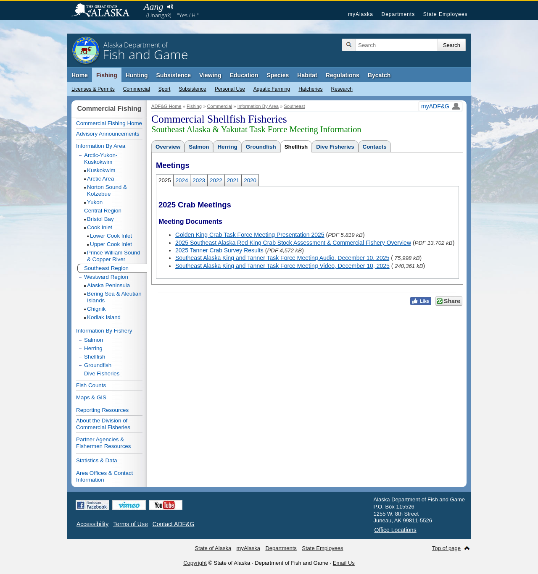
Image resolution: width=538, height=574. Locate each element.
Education (244, 75)
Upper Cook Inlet (111, 244)
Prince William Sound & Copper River (113, 255)
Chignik (96, 309)
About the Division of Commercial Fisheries (103, 423)
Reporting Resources (102, 410)
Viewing (210, 75)
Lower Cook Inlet (111, 236)
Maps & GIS (91, 397)
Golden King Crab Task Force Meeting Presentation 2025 (249, 234)
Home (79, 75)
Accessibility (92, 524)
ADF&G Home (166, 106)
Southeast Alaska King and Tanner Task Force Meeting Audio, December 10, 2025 (282, 257)
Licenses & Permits (93, 89)
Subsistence (192, 89)
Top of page (446, 548)
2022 (216, 180)
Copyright (195, 563)
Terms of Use (130, 524)
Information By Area (258, 106)
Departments (398, 14)
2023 (199, 180)
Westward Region (106, 277)
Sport (164, 89)
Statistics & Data (96, 460)
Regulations (342, 75)
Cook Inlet (99, 227)
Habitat (307, 75)
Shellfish (296, 147)
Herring (227, 147)
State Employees (445, 14)
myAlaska (360, 14)
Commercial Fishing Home (109, 123)
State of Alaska (104, 10)
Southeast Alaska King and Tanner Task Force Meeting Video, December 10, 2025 (282, 265)
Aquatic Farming (271, 89)
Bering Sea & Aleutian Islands (114, 297)
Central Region (102, 210)
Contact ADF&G (174, 524)
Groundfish (261, 147)
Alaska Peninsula (108, 285)
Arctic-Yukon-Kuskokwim (100, 158)
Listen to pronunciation (170, 7)
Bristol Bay (100, 219)
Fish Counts (91, 385)
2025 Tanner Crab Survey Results (219, 250)
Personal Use (230, 89)
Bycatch (379, 75)
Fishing (106, 75)
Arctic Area (100, 179)
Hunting (137, 75)
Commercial (136, 89)
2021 (233, 180)
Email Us (344, 563)
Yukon (95, 202)
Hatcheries (310, 89)
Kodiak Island (104, 317)
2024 (182, 180)
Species (277, 75)
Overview (168, 147)
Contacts (375, 147)
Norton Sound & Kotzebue (107, 190)
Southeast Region (106, 268)
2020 (250, 180)
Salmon (199, 147)
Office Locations (395, 530)
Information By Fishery (104, 331)
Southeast (294, 106)
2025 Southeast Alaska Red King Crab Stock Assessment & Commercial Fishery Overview (293, 242)
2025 (164, 180)
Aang (153, 6)
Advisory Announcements (107, 134)
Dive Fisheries (335, 147)
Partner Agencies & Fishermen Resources (103, 442)
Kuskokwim (101, 170)
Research (342, 89)
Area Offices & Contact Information (104, 476)
